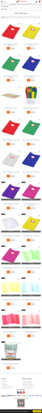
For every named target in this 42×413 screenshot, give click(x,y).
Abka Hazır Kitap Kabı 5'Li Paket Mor (11, 203)
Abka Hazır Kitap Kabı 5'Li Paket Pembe (11, 267)
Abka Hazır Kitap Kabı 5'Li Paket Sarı (31, 235)
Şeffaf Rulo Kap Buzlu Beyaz (11, 108)
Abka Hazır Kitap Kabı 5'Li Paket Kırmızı (11, 139)
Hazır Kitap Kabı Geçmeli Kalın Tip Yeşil (31, 267)
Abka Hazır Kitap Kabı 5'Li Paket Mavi (31, 171)
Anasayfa (13, 4)
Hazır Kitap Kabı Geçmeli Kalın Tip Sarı (11, 299)
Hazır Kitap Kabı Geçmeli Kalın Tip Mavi (31, 299)
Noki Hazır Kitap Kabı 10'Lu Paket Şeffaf (11, 235)
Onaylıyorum (37, 411)
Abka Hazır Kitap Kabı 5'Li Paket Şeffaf (10, 171)
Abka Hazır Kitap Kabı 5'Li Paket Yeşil (31, 139)
